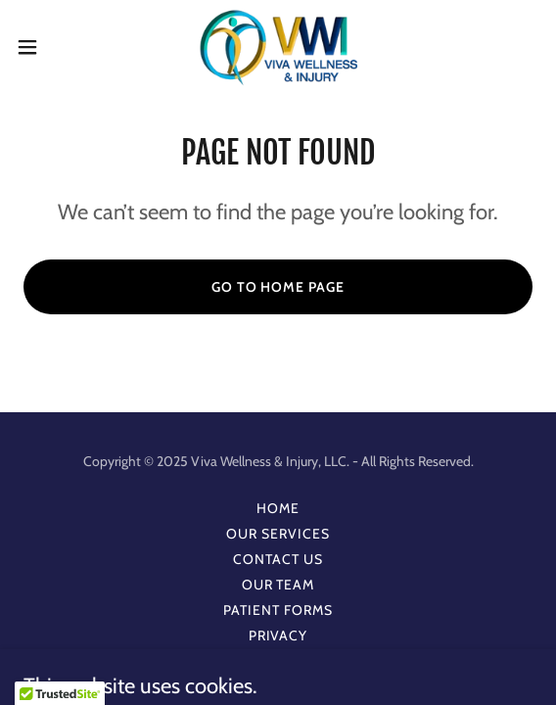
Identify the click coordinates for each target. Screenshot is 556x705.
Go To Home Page (278, 287)
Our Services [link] (278, 533)
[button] (48, 47)
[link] (278, 47)
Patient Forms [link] (278, 610)
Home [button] (278, 508)
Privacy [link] (278, 635)
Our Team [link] (278, 584)
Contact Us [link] (278, 559)
